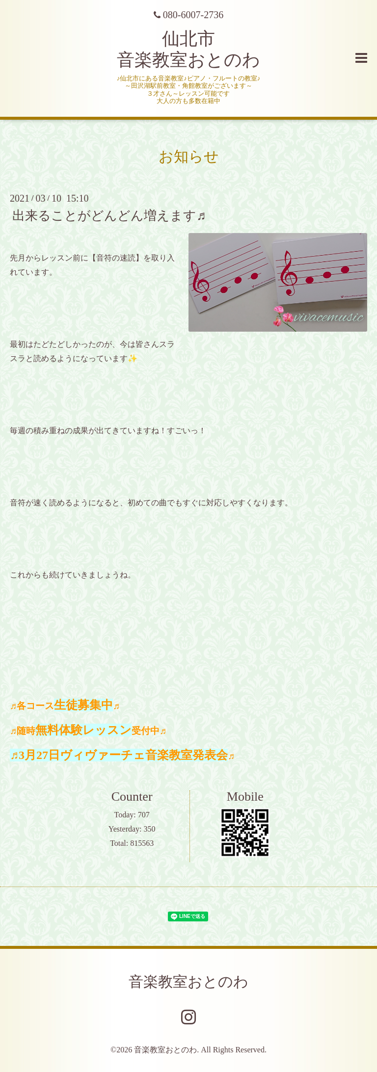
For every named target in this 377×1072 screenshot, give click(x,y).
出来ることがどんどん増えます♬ (109, 216)
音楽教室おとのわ (188, 981)
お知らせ (189, 156)
